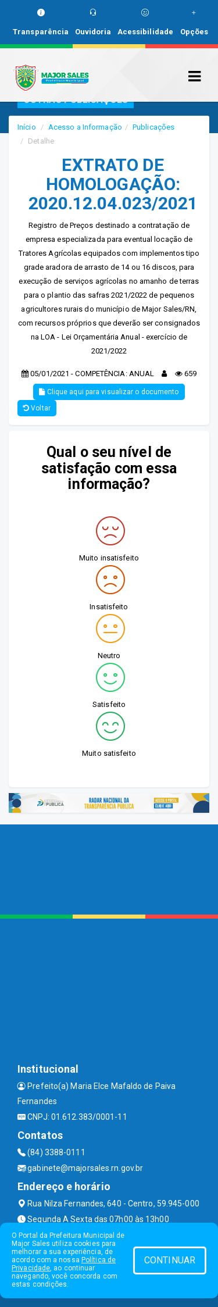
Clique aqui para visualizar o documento (108, 392)
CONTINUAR (169, 1260)
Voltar (37, 408)
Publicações (153, 127)
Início (26, 127)
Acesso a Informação (85, 127)
